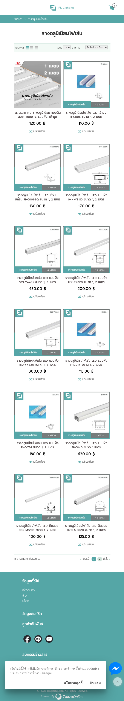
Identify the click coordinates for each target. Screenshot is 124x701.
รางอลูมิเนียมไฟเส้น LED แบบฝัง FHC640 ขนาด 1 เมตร (86, 445)
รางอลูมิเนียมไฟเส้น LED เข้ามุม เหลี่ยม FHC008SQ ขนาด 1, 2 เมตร (37, 197)
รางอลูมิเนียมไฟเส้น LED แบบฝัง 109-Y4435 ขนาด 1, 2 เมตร (37, 280)
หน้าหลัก (18, 19)
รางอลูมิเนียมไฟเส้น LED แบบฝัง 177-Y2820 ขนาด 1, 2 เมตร (86, 280)
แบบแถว (32, 48)
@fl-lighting (38, 639)
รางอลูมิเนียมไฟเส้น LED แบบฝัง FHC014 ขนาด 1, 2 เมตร (86, 362)
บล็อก (25, 601)
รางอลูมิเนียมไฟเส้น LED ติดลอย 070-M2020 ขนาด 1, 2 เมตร (86, 527)
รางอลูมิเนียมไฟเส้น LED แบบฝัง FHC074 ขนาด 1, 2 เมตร (37, 445)
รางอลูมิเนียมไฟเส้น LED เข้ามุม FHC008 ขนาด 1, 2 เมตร (86, 114)
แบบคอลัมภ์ (27, 48)
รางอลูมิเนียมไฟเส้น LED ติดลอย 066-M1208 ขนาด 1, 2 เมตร (37, 527)
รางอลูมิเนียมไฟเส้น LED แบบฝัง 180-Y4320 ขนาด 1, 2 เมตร (37, 362)
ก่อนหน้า (86, 558)
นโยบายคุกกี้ (73, 683)
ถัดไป (105, 558)
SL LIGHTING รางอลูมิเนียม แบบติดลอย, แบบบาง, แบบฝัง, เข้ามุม (37, 114)
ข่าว (24, 595)
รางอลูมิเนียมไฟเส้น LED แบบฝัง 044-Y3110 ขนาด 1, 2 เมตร (86, 197)
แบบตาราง (36, 48)
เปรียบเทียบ (39, 131)
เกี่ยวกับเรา (28, 590)
